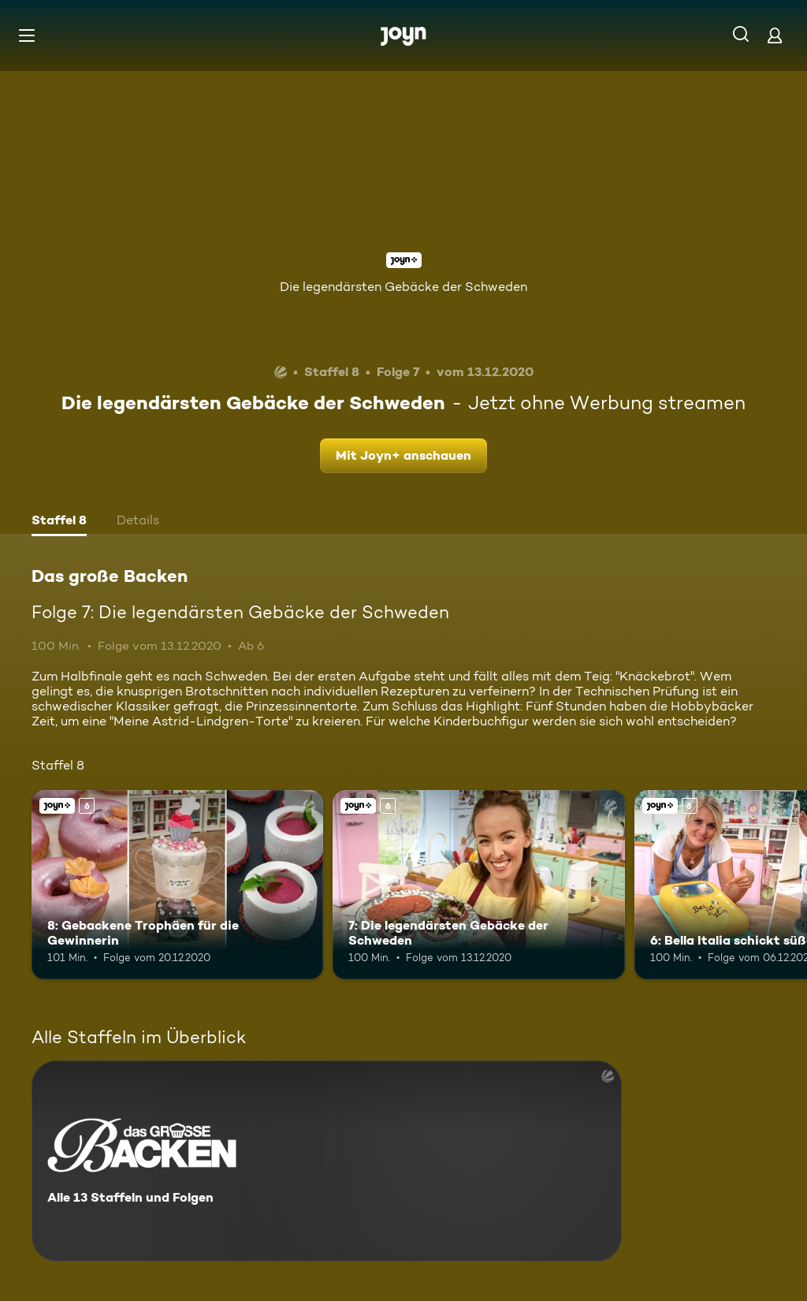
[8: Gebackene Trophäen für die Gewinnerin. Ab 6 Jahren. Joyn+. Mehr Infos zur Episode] (177, 885)
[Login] (775, 35)
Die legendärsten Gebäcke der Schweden (403, 286)
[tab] (59, 522)
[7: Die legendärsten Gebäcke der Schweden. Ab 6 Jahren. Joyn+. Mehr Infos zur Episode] (478, 885)
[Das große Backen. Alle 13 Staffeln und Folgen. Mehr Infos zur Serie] (327, 1161)
